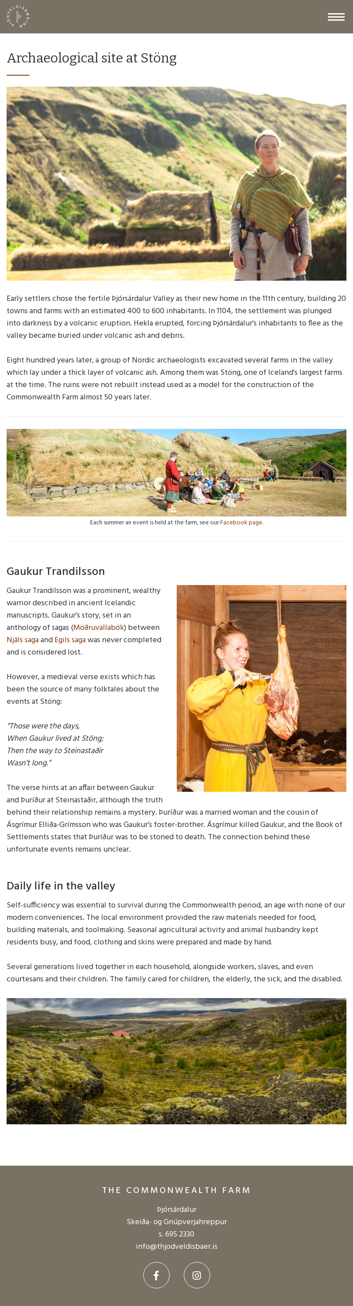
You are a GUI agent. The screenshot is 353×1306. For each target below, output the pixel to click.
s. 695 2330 (176, 1234)
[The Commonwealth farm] (22, 16)
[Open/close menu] (336, 16)
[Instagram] (197, 1275)
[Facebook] (156, 1275)
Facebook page (241, 523)
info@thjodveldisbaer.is (177, 1246)
